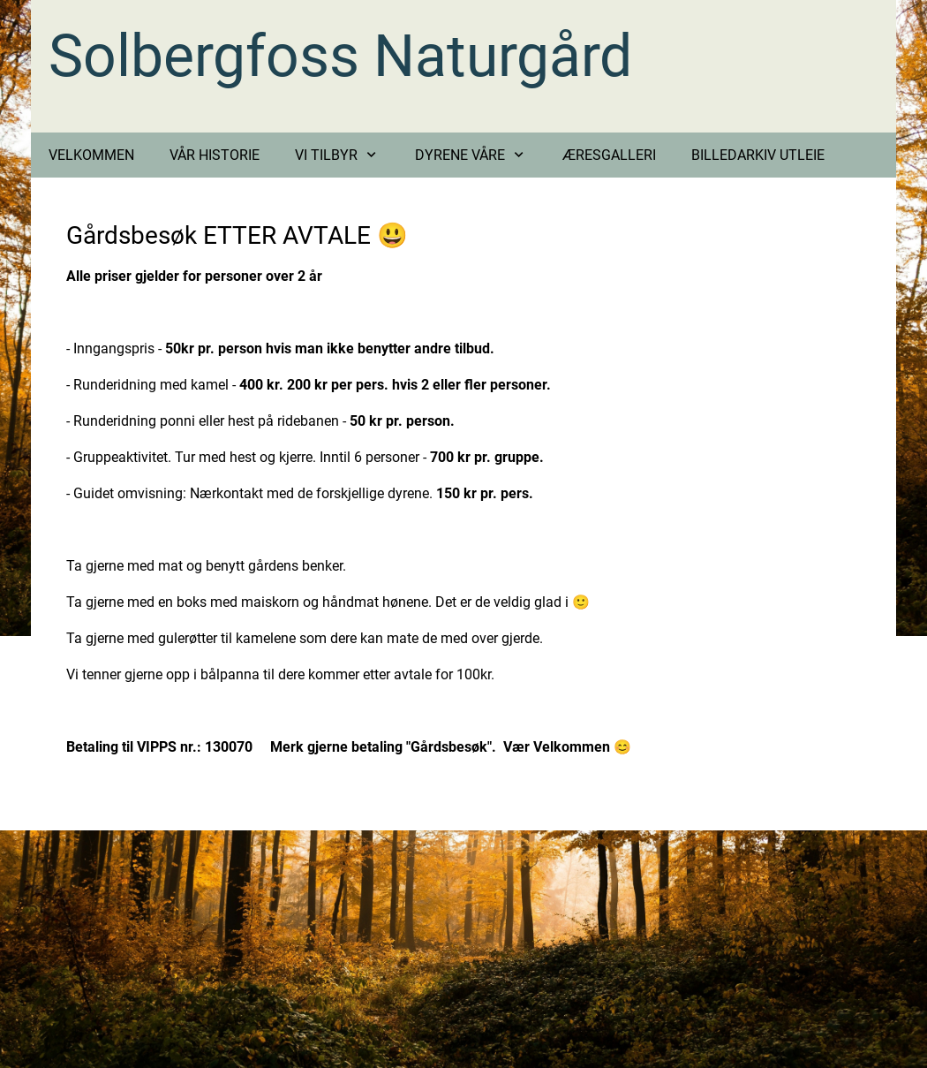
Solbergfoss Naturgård (340, 56)
